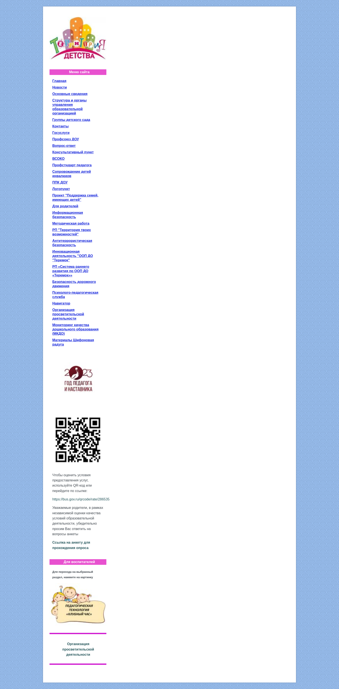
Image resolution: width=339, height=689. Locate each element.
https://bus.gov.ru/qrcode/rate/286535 (81, 499)
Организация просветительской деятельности (78, 649)
